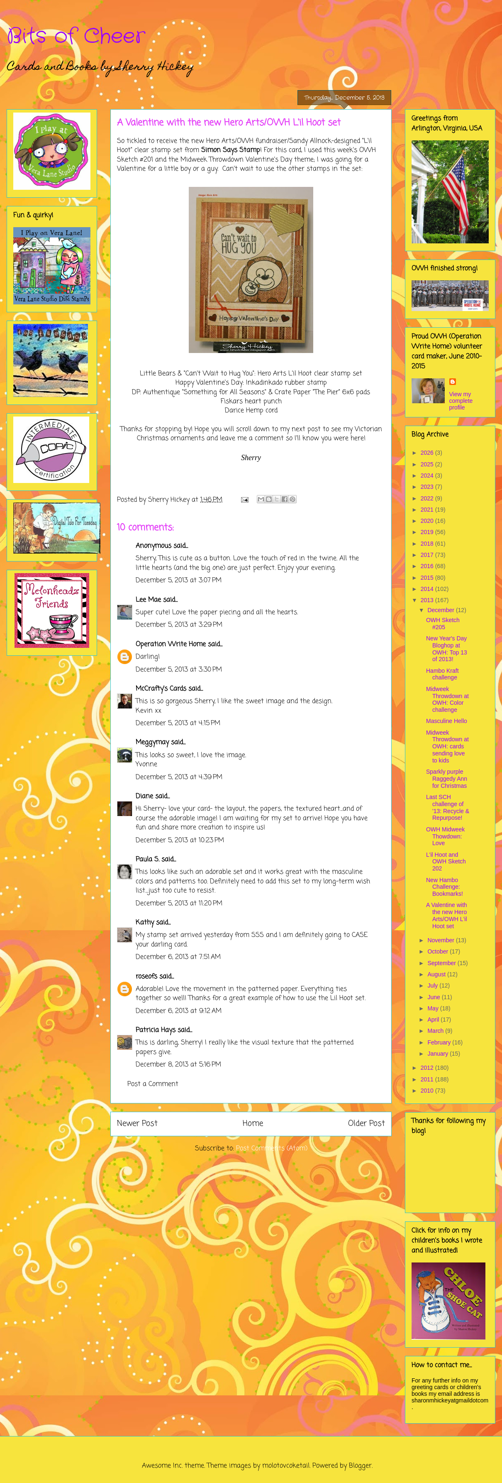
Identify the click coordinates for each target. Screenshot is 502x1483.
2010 (428, 1090)
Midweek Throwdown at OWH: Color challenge (447, 699)
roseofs (146, 977)
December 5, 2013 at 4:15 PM (178, 723)
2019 (428, 532)
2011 (428, 1079)
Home (253, 1124)
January (438, 1053)
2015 (428, 577)
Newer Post (137, 1124)
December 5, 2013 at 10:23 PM (180, 841)
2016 (428, 566)
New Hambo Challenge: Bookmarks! (444, 887)
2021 (428, 509)
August (437, 974)
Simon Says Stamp (230, 150)
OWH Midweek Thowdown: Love (445, 836)
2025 (428, 464)
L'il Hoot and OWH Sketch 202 (446, 861)
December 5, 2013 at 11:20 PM (179, 904)
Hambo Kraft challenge (442, 674)
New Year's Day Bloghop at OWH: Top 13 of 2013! (446, 648)
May (433, 1008)
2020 (428, 520)
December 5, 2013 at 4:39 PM (179, 777)
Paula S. (147, 860)
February (439, 1042)
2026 (428, 452)
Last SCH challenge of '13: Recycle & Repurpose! (447, 807)
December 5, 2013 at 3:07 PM (179, 581)
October (438, 951)
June (434, 997)
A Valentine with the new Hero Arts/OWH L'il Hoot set (446, 915)
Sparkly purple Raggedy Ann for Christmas (446, 778)
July (433, 985)
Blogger (360, 1466)
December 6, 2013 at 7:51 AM (178, 957)
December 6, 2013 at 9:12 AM (179, 1011)
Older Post (366, 1124)
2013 (428, 600)
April (434, 1019)
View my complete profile (461, 401)
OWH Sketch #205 (443, 623)
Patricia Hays (155, 1030)
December (441, 610)
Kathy (145, 923)
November (441, 940)
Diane (144, 797)
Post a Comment (152, 1084)
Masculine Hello (446, 721)
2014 (428, 589)
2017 (428, 555)
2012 (428, 1067)
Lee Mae (148, 600)
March (436, 1030)
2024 (428, 475)
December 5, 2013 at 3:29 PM (179, 625)
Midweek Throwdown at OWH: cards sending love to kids (447, 746)
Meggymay (152, 743)
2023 (428, 486)
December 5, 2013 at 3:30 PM (179, 670)
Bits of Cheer (76, 36)
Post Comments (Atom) (271, 1149)
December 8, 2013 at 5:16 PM (178, 1065)
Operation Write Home (171, 645)
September (442, 963)
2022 (428, 498)
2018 (428, 543)
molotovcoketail (285, 1466)
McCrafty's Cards (161, 689)
